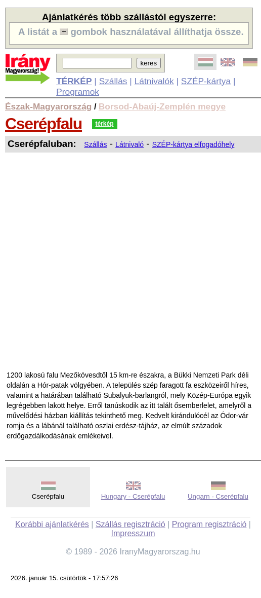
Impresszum (133, 533)
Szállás (113, 81)
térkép (105, 123)
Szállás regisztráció (130, 524)
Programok (77, 92)
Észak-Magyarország (48, 106)
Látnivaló (129, 144)
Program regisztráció (209, 524)
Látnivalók (154, 81)
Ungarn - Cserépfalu (218, 496)
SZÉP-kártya (206, 81)
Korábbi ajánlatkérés (52, 524)
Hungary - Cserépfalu (133, 496)
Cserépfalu (43, 124)
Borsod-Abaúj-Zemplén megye (162, 106)
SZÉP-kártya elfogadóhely (193, 144)
